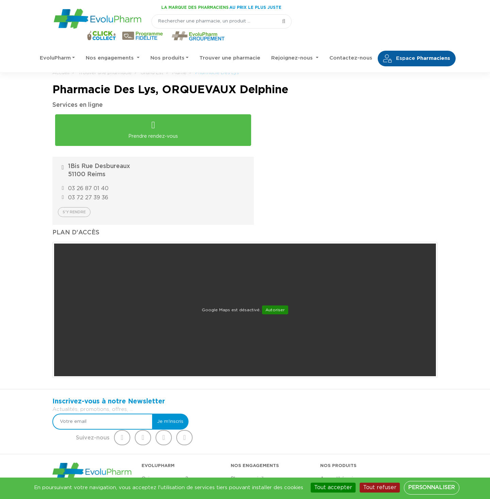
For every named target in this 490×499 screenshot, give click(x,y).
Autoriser (275, 252)
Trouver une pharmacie (229, 44)
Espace (416, 44)
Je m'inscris (287, 348)
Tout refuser (379, 487)
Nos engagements (110, 44)
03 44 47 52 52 (86, 430)
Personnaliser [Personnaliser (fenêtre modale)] (431, 487)
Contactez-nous (350, 44)
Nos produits (167, 44)
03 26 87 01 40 (286, 131)
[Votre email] (227, 348)
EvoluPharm (55, 44)
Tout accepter (333, 487)
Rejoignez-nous (292, 44)
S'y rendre (271, 154)
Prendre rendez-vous (148, 127)
